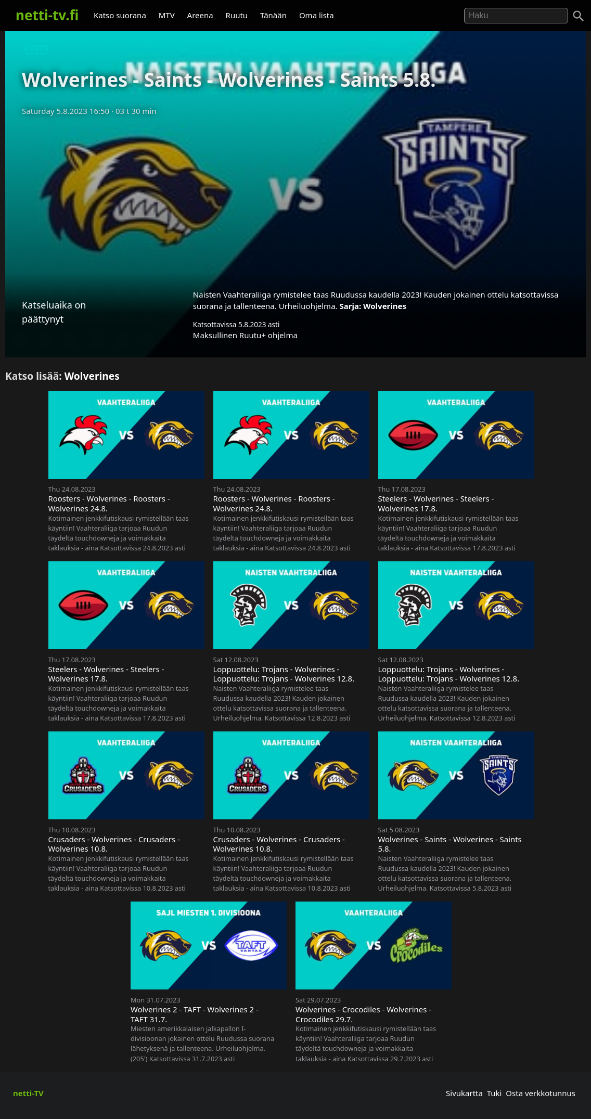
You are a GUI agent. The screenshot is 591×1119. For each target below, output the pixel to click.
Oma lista (316, 15)
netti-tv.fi (47, 15)
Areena (200, 15)
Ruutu (237, 15)
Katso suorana (120, 15)
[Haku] (578, 16)
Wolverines (384, 306)
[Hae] (516, 15)
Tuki (494, 1093)
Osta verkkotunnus (540, 1093)
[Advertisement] (295, 199)
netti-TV (28, 1093)
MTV (167, 15)
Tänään (273, 15)
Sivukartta (464, 1093)
